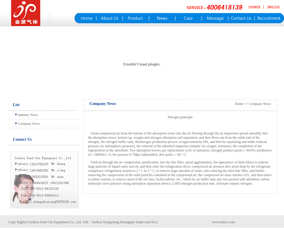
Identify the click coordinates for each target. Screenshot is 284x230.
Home (239, 104)
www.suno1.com (223, 222)
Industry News (28, 115)
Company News (29, 124)
